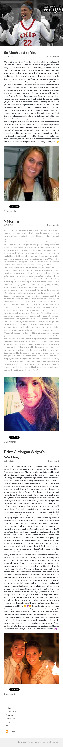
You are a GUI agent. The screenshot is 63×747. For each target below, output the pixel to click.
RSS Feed (12, 731)
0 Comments (53, 56)
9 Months (11, 221)
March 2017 (10, 718)
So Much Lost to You (20, 52)
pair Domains (53, 742)
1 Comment (53, 461)
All (7, 725)
